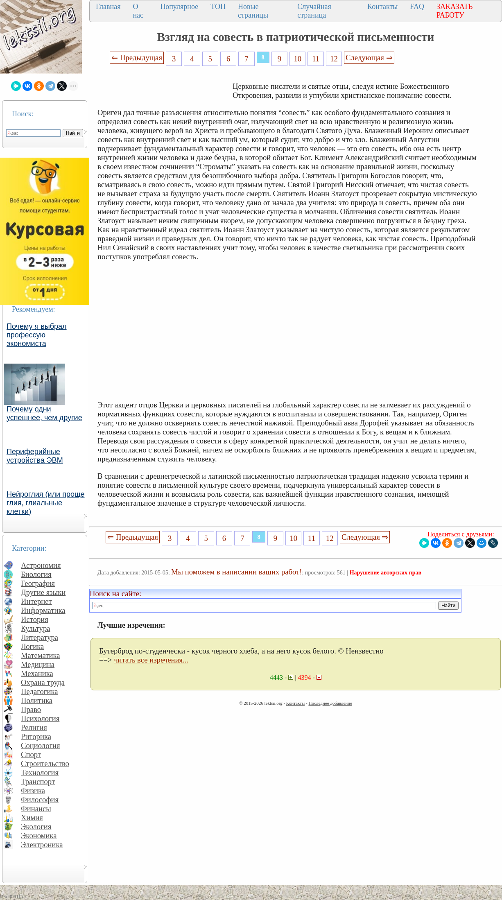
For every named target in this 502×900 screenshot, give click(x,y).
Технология (40, 772)
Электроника (42, 844)
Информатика (43, 610)
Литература (39, 637)
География (38, 583)
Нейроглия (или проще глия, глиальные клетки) (46, 503)
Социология (40, 745)
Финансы (36, 808)
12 (334, 58)
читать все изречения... (151, 660)
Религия (34, 727)
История (34, 619)
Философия (40, 799)
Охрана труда (43, 682)
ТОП (218, 6)
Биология (36, 574)
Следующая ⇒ (369, 57)
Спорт (31, 754)
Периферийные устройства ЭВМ (35, 456)
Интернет (36, 601)
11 (315, 58)
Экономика (39, 835)
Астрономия (41, 565)
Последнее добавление (330, 703)
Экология (36, 826)
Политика (36, 700)
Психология (40, 718)
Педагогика (39, 691)
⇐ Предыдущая (136, 57)
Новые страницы (253, 10)
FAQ (417, 6)
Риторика (36, 736)
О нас (138, 10)
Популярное (179, 6)
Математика (40, 655)
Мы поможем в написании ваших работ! (236, 572)
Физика (33, 790)
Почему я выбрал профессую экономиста (37, 335)
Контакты (382, 6)
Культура (35, 628)
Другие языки (43, 592)
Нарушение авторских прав (385, 573)
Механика (37, 673)
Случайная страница (314, 10)
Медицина (37, 664)
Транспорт (38, 781)
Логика (32, 646)
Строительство (45, 763)
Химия (32, 817)
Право (31, 709)
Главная (108, 6)
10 (298, 58)
